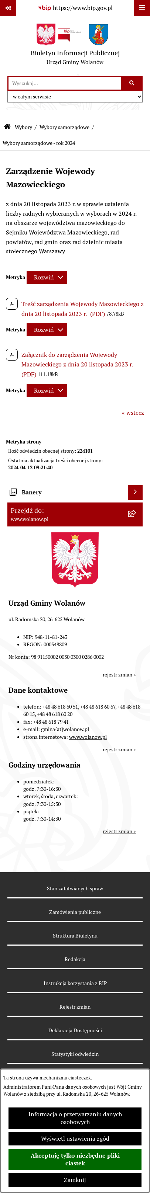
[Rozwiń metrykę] (47, 277)
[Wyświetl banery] (135, 492)
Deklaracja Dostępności (75, 1030)
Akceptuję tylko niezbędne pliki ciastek (75, 1159)
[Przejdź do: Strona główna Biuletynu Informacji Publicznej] (7, 127)
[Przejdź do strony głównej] (75, 46)
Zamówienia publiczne (75, 912)
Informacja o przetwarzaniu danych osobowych (75, 1118)
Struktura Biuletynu (75, 935)
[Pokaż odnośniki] (8, 8)
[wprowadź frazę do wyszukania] (64, 83)
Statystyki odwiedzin (75, 1054)
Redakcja (75, 959)
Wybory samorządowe (64, 127)
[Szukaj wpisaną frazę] (132, 83)
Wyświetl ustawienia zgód (75, 1138)
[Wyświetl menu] (142, 8)
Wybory (23, 127)
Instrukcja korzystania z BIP (75, 983)
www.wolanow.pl (88, 737)
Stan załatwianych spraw (75, 888)
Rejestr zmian (75, 1007)
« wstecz (133, 413)
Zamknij (75, 1180)
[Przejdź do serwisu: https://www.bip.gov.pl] (75, 8)
